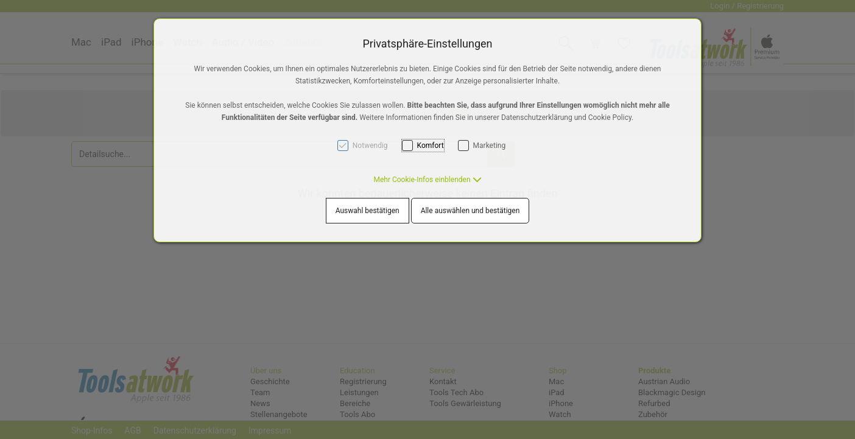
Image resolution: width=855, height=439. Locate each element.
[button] (427, 179)
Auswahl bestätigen (367, 210)
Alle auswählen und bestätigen (470, 210)
